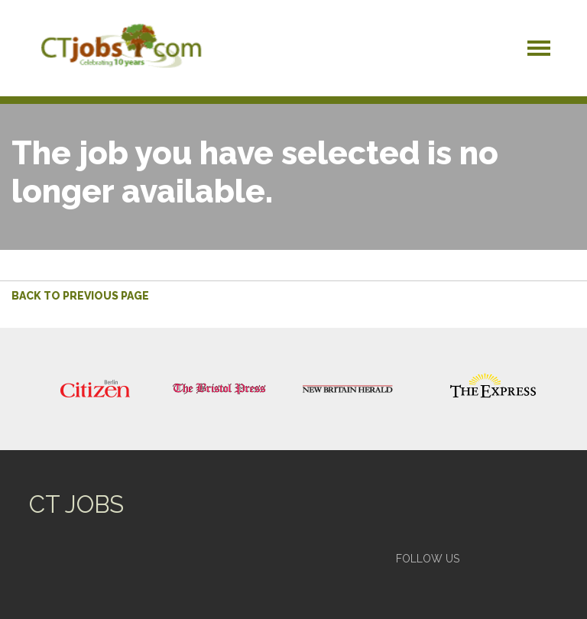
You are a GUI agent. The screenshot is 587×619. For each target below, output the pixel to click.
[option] (95, 389)
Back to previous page (80, 296)
